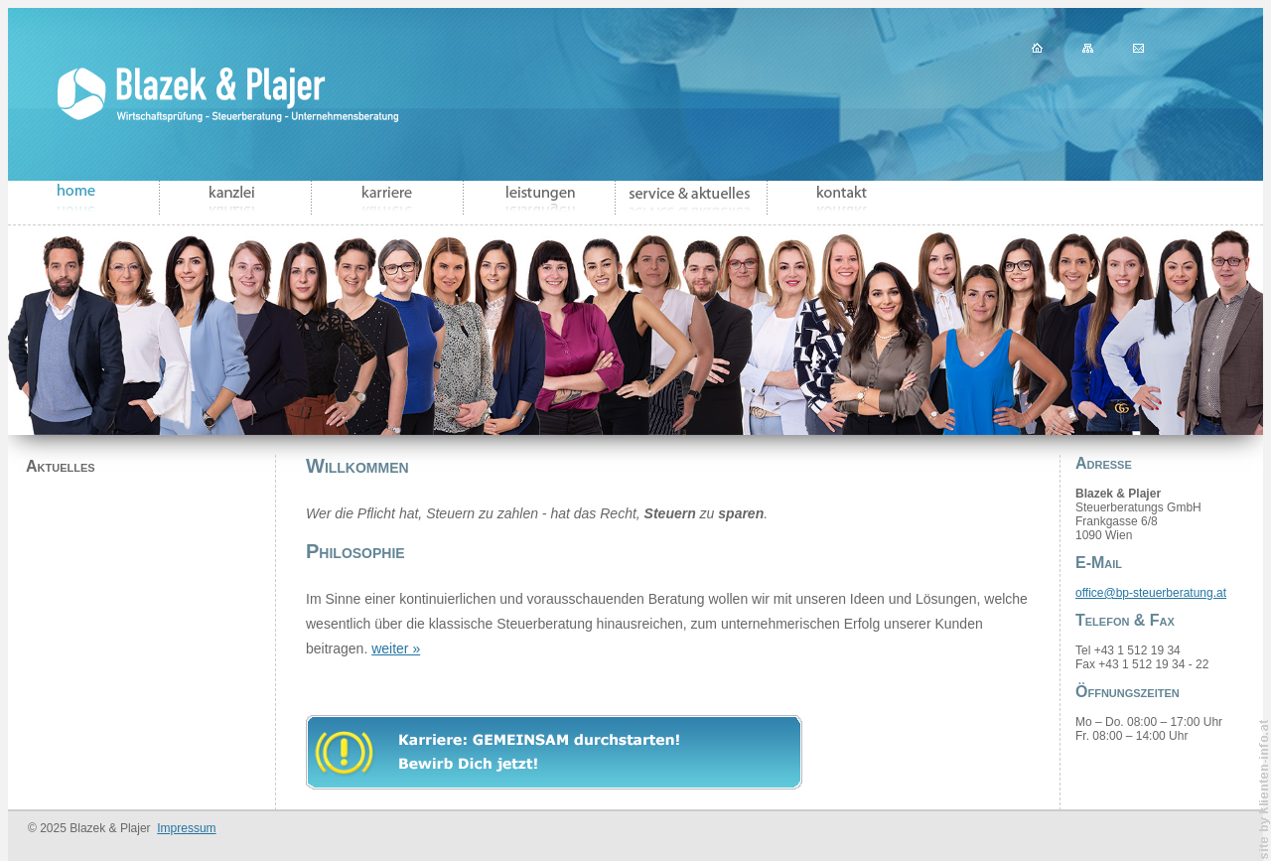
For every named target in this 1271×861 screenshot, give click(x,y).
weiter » (395, 648)
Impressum (186, 828)
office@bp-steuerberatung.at (1150, 593)
